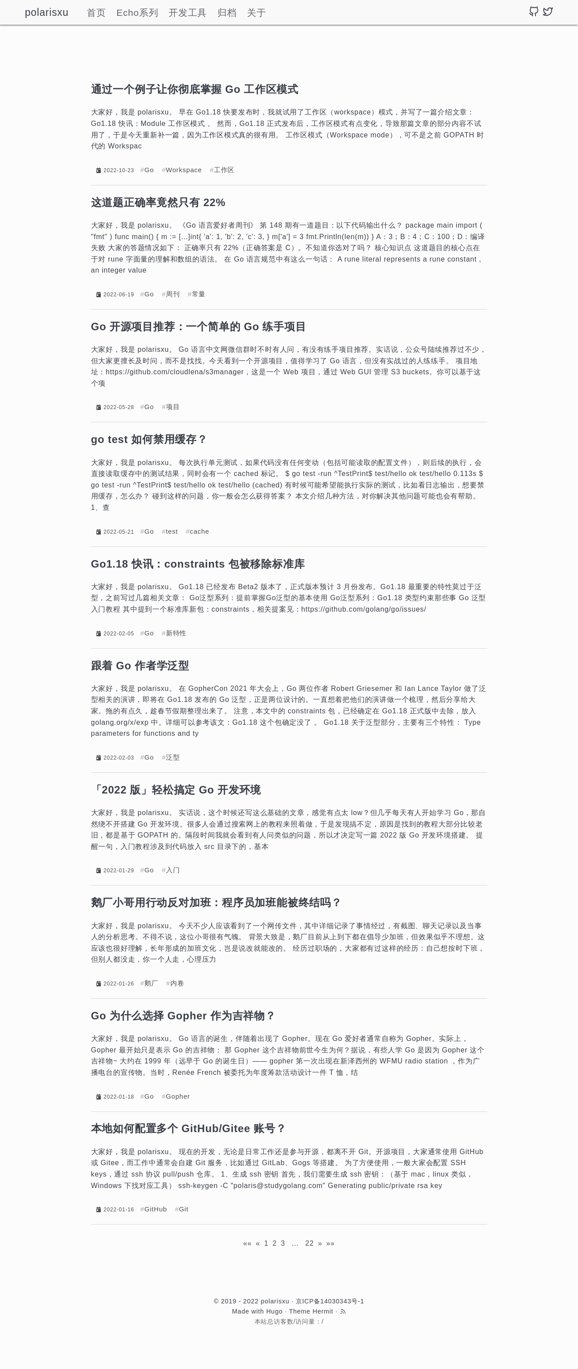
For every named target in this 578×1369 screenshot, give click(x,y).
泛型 (173, 757)
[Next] (320, 1243)
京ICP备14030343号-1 (330, 1301)
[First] (247, 1243)
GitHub (155, 1209)
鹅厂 (151, 983)
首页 (96, 12)
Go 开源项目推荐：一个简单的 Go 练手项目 (198, 326)
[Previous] (258, 1243)
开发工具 (188, 12)
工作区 (224, 169)
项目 (173, 406)
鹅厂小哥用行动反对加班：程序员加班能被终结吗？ (216, 902)
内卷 (177, 983)
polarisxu (47, 12)
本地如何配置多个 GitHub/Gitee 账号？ (189, 1128)
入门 (173, 870)
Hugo (274, 1311)
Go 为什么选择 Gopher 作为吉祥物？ (183, 1016)
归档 (227, 12)
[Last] (330, 1243)
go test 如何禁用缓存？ (149, 439)
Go (149, 169)
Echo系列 (137, 12)
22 (310, 1243)
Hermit (323, 1311)
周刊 (173, 294)
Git (184, 1209)
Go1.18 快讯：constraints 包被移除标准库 (198, 564)
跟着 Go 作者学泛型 (140, 666)
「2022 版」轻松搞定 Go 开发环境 (176, 790)
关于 (256, 12)
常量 (199, 294)
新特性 (176, 633)
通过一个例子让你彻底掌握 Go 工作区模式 (194, 89)
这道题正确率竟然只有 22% (158, 202)
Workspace (184, 169)
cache (199, 531)
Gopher (178, 1096)
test (172, 531)
